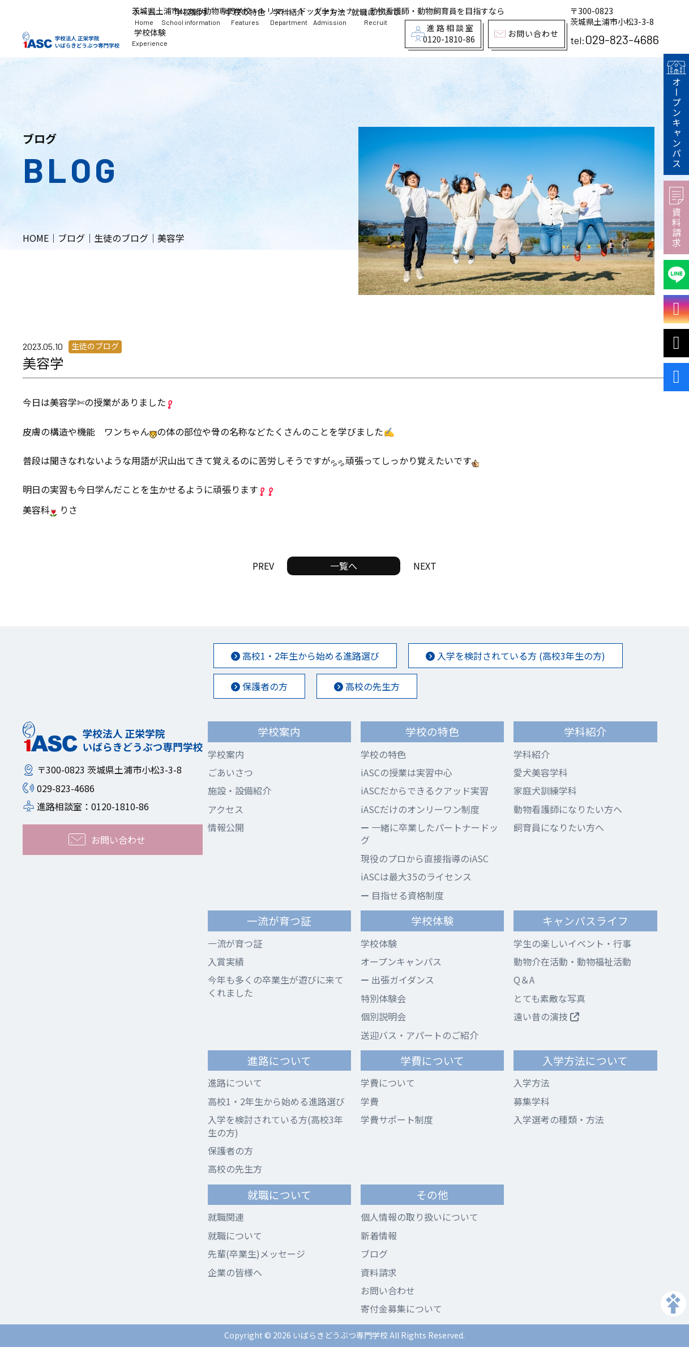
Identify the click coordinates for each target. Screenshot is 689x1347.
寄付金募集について (401, 1308)
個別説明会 (383, 1016)
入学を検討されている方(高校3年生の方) (275, 1126)
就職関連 (226, 1217)
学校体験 (150, 37)
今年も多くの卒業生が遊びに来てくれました (276, 986)
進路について (235, 1082)
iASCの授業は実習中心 (406, 772)
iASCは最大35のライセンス (416, 876)
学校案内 (190, 17)
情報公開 (226, 827)
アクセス (225, 809)
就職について (375, 17)
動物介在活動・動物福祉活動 (572, 961)
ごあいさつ (230, 772)
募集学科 (531, 1101)
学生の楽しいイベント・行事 (572, 943)
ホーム (144, 17)
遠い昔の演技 (546, 1016)
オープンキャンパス (676, 114)
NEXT (424, 565)
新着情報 (379, 1235)
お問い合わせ (388, 1290)
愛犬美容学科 (540, 772)
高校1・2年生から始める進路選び (305, 655)
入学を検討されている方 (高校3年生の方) (515, 655)
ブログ (374, 1253)
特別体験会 (383, 998)
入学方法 (329, 17)
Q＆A (523, 979)
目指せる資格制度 (402, 895)
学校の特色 (245, 17)
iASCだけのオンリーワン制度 (420, 809)
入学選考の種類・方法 (558, 1119)
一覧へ (343, 565)
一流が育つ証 (235, 943)
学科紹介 (288, 17)
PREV (263, 565)
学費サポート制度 (397, 1119)
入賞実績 (226, 961)
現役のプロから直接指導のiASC (425, 858)
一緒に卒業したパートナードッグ (429, 833)
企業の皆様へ (235, 1272)
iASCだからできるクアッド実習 (425, 790)
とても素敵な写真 (549, 998)
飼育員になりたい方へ (558, 827)
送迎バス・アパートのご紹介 (419, 1035)
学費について (388, 1082)
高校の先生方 (367, 686)
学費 (370, 1101)
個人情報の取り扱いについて (419, 1217)
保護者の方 (259, 686)
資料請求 (676, 217)
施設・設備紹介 (239, 790)
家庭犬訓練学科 (545, 790)
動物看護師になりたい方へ (567, 809)
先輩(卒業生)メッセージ (256, 1253)
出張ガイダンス (397, 979)
